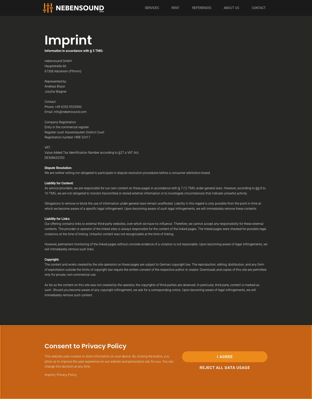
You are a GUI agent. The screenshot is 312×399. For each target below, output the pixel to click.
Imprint (50, 375)
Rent (175, 8)
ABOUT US (231, 8)
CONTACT (259, 8)
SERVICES (152, 8)
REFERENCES (201, 8)
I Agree (225, 356)
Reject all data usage (225, 367)
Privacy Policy (67, 375)
